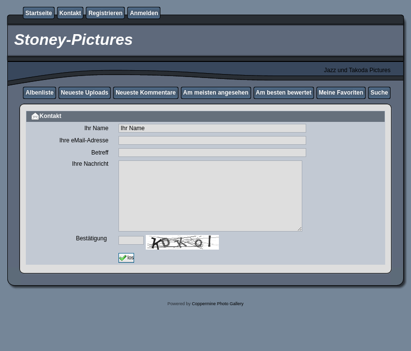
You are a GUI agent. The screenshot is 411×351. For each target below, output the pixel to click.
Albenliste (39, 92)
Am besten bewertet (284, 92)
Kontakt (70, 13)
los (126, 258)
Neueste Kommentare (146, 92)
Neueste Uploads (84, 92)
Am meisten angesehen (216, 92)
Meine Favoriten (341, 92)
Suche (379, 92)
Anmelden (144, 13)
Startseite (38, 13)
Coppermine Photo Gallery (217, 303)
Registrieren (105, 13)
